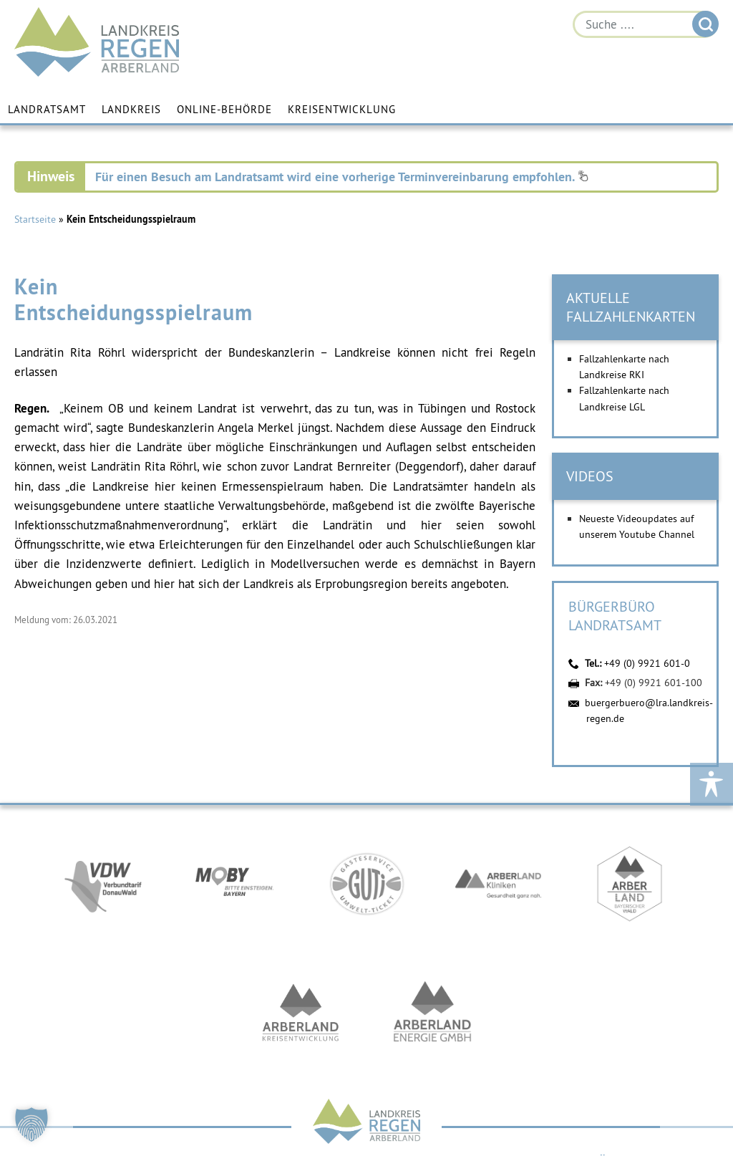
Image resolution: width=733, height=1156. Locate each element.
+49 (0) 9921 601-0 (647, 663)
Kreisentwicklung (342, 109)
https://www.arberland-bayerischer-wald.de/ (630, 884)
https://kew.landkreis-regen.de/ (301, 1013)
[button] (31, 1124)
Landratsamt (47, 109)
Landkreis (131, 109)
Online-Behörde (224, 109)
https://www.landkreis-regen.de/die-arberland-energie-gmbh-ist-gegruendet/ (432, 1013)
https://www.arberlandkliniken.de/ (498, 884)
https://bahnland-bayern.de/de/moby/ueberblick (235, 884)
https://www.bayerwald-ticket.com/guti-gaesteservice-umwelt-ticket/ (366, 884)
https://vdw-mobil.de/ (103, 884)
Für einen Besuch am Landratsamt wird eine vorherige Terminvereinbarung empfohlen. (341, 176)
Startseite (35, 219)
